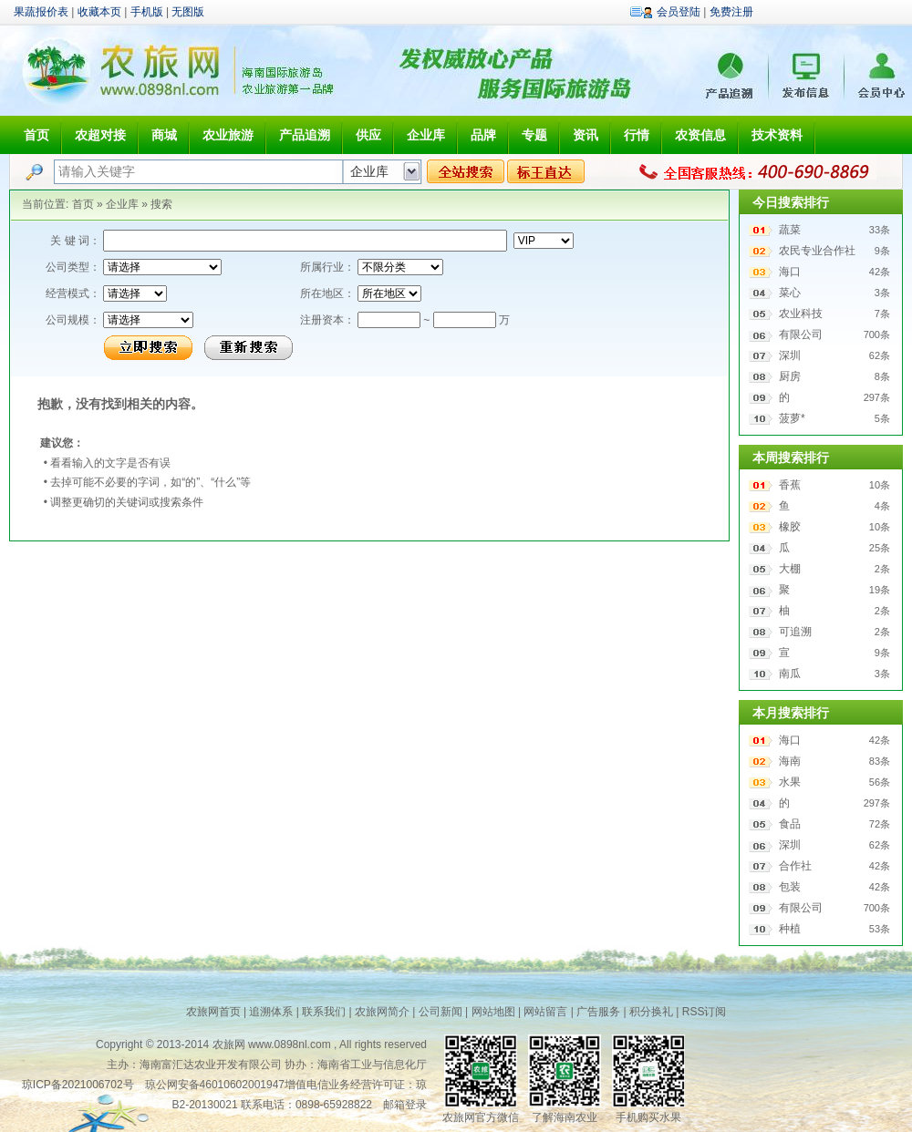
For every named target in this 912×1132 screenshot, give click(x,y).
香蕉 (790, 485)
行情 (636, 135)
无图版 (187, 11)
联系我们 (324, 1011)
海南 (790, 761)
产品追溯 (304, 135)
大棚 (790, 568)
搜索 (161, 204)
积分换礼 (651, 1011)
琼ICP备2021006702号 (78, 1084)
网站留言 (545, 1011)
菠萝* (792, 418)
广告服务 (598, 1011)
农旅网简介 (382, 1011)
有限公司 (801, 334)
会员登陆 (678, 11)
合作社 (795, 865)
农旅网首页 (213, 1011)
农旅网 (228, 1044)
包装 (790, 886)
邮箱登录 (405, 1104)
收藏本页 (99, 11)
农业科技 (801, 313)
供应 (368, 135)
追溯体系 (271, 1011)
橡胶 (790, 526)
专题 (534, 135)
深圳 (790, 355)
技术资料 (777, 135)
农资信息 (700, 135)
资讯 (585, 135)
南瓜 (790, 673)
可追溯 (795, 631)
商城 (164, 135)
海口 (790, 271)
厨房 (790, 376)
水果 (790, 782)
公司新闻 (440, 1011)
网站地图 (493, 1011)
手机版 (146, 11)
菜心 (790, 292)
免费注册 (731, 11)
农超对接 (100, 135)
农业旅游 (228, 135)
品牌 (483, 135)
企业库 (426, 135)
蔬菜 (790, 229)
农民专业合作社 (817, 250)
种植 (790, 928)
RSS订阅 (704, 1011)
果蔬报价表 (41, 11)
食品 (790, 824)
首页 (36, 135)
